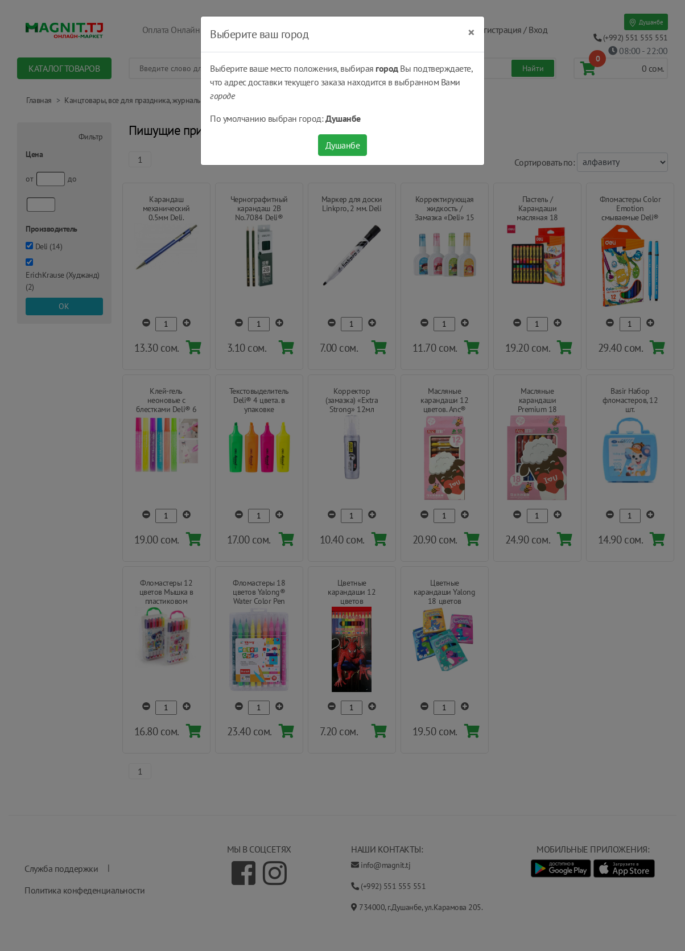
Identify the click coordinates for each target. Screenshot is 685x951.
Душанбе (342, 145)
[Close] (471, 32)
